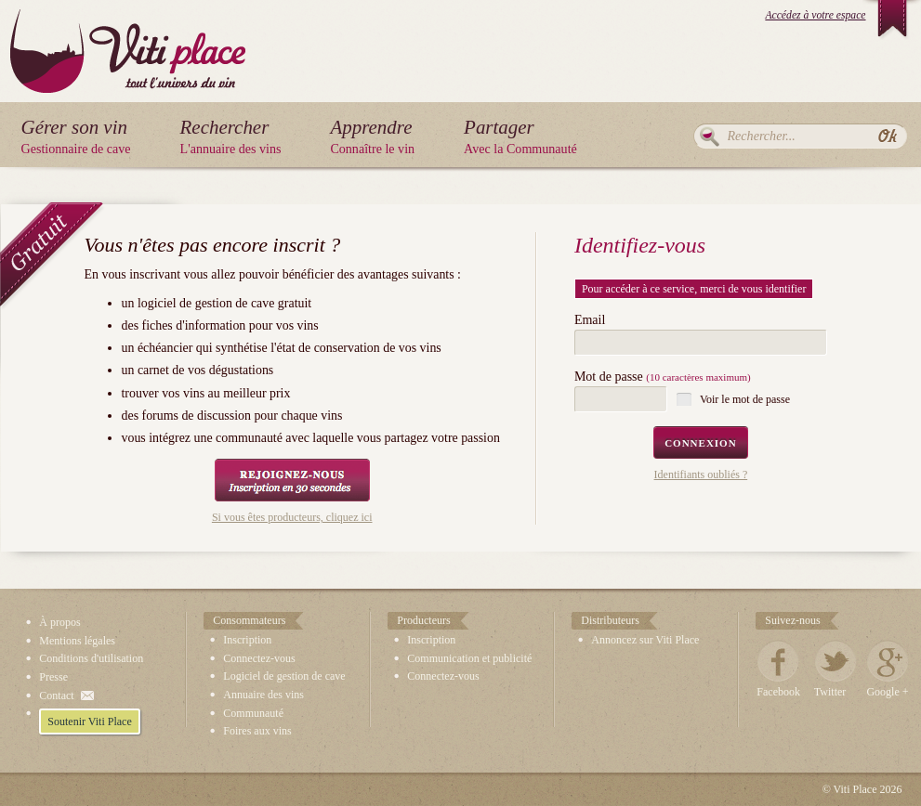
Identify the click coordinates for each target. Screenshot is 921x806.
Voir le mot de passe (745, 399)
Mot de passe (662, 377)
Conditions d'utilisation (91, 658)
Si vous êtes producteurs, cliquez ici (292, 517)
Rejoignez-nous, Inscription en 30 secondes (292, 480)
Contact (56, 695)
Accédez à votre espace (815, 15)
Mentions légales (77, 640)
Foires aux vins (257, 730)
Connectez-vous (259, 658)
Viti (127, 36)
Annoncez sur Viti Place (645, 639)
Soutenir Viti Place (89, 721)
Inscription (247, 639)
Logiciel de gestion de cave (284, 676)
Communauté (253, 713)
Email (589, 320)
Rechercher (709, 136)
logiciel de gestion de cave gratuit (224, 303)
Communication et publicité (469, 658)
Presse (53, 676)
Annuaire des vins (263, 694)
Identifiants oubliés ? (701, 474)
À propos (59, 622)
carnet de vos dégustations (205, 370)
